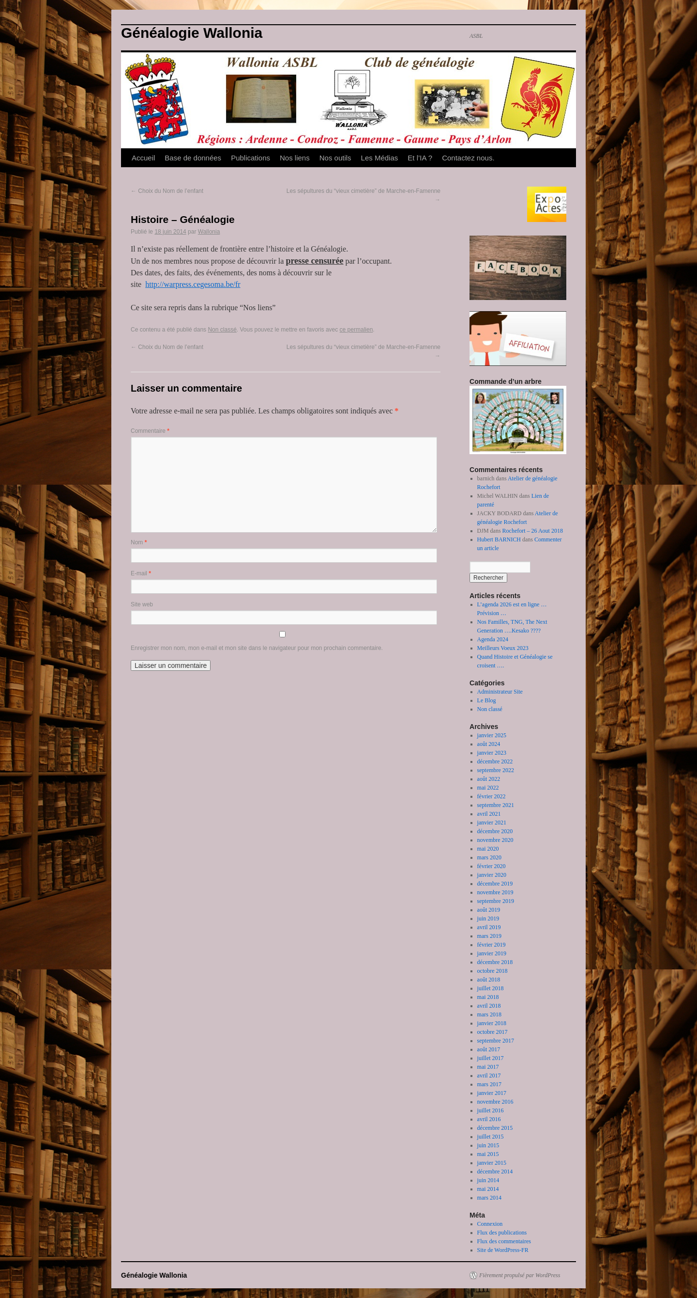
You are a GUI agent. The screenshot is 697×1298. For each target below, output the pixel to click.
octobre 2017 (492, 1032)
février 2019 (491, 944)
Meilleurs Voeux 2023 (503, 648)
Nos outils (335, 158)
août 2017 (488, 1049)
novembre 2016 (495, 1101)
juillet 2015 (490, 1136)
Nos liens (295, 158)
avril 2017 (489, 1075)
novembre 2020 (495, 840)
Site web (142, 604)
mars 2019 (489, 936)
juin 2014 (488, 1180)
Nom (139, 542)
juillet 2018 (490, 988)
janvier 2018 (491, 1023)
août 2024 (488, 744)
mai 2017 (488, 1066)
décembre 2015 (495, 1127)
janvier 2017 (491, 1093)
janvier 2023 (491, 752)
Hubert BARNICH (499, 539)
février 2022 (491, 796)
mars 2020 (489, 857)
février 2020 (491, 866)
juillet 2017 (490, 1058)
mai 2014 (488, 1189)
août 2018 (488, 979)
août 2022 (488, 779)
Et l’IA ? (420, 158)
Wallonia (209, 231)
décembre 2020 (495, 831)
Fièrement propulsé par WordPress (519, 1275)
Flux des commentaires (504, 1241)
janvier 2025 (491, 735)
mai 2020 (488, 848)
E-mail (141, 573)
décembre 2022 (495, 761)
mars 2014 (489, 1197)
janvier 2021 (491, 822)
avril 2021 (489, 813)
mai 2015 (488, 1154)
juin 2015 (488, 1145)
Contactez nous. (468, 158)
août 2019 (488, 909)
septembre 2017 (495, 1040)
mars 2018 (489, 1014)
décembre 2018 (495, 962)
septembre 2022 (495, 770)
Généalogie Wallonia (191, 33)
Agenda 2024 (492, 639)
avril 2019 (489, 927)
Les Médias (379, 158)
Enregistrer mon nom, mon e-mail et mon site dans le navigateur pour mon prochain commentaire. (257, 648)
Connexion (490, 1223)
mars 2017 (489, 1084)
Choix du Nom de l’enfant (167, 191)
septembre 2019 (495, 901)
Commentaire (150, 430)
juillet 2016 (490, 1110)
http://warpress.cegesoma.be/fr (192, 284)
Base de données (193, 158)
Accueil (143, 158)
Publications (250, 158)
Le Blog (486, 700)
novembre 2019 (495, 892)
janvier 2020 (491, 874)
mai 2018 (488, 997)
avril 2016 (489, 1119)
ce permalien (356, 329)
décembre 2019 (495, 883)
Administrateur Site (500, 691)
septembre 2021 (495, 805)
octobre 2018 (492, 970)
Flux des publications (502, 1232)
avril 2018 (489, 1005)
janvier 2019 (491, 953)
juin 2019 (488, 918)
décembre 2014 (495, 1171)
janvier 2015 (491, 1162)
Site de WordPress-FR (503, 1250)
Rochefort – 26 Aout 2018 (532, 530)
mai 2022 (488, 787)
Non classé (222, 329)
